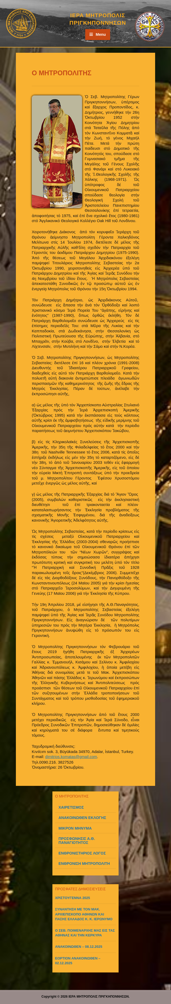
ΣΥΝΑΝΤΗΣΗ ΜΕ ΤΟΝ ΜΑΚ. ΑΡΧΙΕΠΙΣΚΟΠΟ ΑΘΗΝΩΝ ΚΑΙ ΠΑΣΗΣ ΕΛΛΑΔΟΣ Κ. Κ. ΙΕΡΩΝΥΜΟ (83, 914)
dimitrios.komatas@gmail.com (71, 756)
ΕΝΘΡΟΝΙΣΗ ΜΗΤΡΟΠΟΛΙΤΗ (84, 863)
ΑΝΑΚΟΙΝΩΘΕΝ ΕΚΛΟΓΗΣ (82, 817)
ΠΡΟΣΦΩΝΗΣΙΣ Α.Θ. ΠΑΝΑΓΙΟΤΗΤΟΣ (76, 840)
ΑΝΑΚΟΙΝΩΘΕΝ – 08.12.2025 (78, 946)
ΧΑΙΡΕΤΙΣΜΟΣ (71, 807)
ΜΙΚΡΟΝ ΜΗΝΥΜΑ (75, 828)
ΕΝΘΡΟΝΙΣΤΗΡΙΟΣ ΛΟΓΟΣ (82, 853)
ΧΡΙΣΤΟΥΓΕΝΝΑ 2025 (72, 898)
